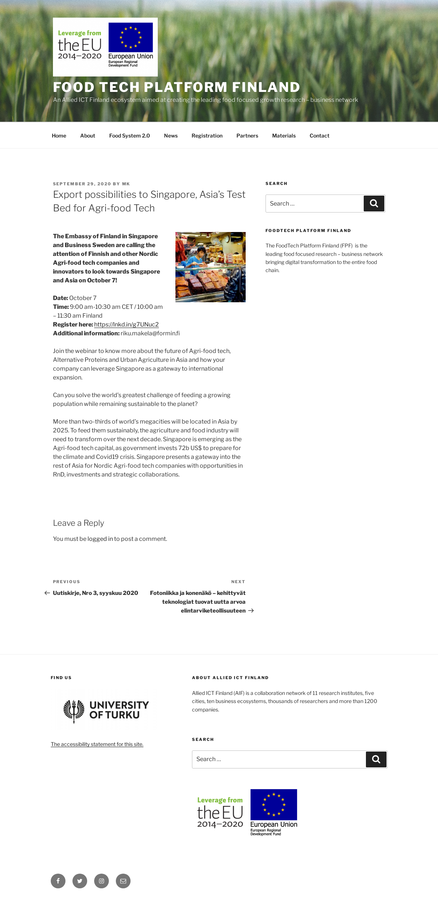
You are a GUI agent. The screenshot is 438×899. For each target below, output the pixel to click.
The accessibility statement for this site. (97, 744)
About (87, 135)
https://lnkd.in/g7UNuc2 (126, 324)
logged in (100, 538)
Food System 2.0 (129, 135)
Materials (284, 135)
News (171, 135)
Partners (247, 135)
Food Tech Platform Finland (177, 87)
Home (59, 135)
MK (126, 183)
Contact (320, 135)
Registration (207, 135)
